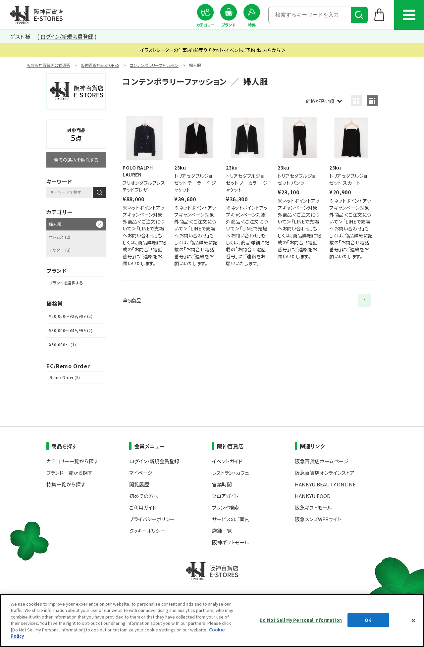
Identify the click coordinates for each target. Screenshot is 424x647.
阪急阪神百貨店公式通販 (48, 65)
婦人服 (55, 224)
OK (368, 620)
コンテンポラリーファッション (154, 65)
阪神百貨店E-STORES (100, 65)
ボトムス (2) (60, 237)
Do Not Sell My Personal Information (301, 620)
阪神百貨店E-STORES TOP (36, 15)
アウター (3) (60, 250)
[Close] (413, 620)
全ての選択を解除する (76, 159)
